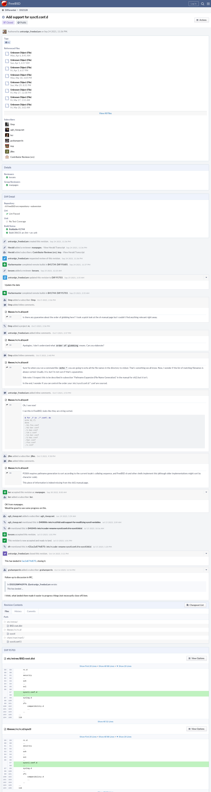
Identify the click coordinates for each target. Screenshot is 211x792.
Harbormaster (14, 264)
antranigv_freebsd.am (30, 31)
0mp (12, 124)
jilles (12, 151)
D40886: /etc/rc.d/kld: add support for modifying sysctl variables (70, 521)
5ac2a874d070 (29, 560)
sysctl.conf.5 (16, 640)
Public (23, 22)
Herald (11, 247)
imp (12, 146)
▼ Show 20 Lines (124, 665)
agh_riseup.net (17, 129)
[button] (208, 3)
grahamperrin (16, 140)
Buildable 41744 (17, 229)
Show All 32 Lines (105, 720)
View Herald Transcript (54, 247)
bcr (11, 135)
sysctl (12, 633)
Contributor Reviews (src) (22, 156)
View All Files (105, 113)
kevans (12, 177)
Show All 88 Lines (106, 665)
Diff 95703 (57, 277)
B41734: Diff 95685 (58, 264)
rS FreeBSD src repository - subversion (23, 206)
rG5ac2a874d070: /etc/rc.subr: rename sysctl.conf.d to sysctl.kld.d (59, 545)
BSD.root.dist (16, 625)
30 (8, 317)
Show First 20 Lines (88, 665)
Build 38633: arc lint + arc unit (23, 232)
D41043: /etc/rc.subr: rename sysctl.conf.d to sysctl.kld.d (55, 527)
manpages (13, 185)
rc (29, 326)
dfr (9, 527)
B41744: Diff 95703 (58, 293)
